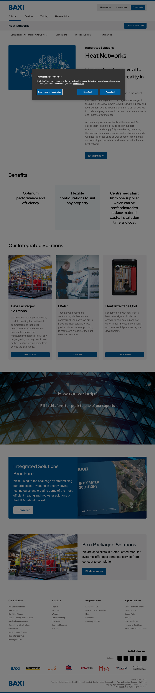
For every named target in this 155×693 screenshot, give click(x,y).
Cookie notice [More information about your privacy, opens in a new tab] (78, 84)
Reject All (88, 92)
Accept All (110, 92)
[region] (78, 84)
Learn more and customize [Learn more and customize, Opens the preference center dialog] (49, 92)
